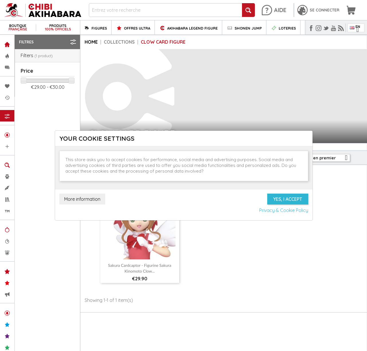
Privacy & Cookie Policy (283, 210)
